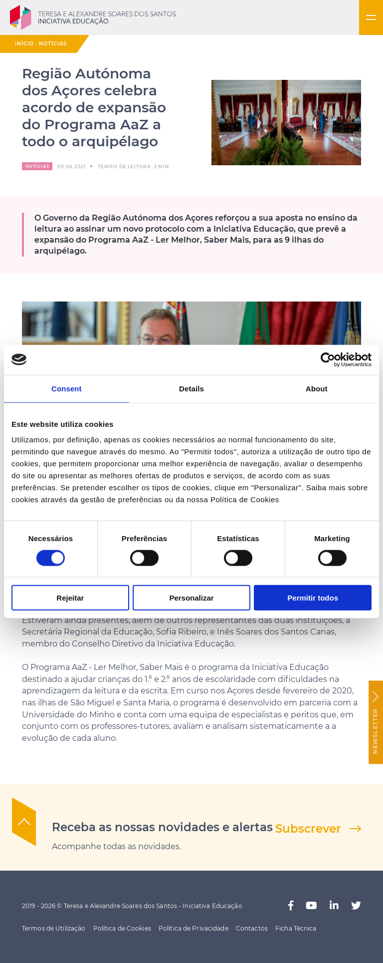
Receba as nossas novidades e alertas (162, 827)
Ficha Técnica (296, 928)
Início (24, 43)
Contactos (252, 928)
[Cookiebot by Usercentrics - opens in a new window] (328, 359)
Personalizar (191, 598)
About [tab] (317, 388)
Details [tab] (191, 388)
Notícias (53, 43)
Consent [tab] (66, 388)
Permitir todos (312, 598)
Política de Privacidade (193, 928)
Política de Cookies (122, 928)
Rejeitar (70, 598)
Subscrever (308, 829)
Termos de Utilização (53, 928)
